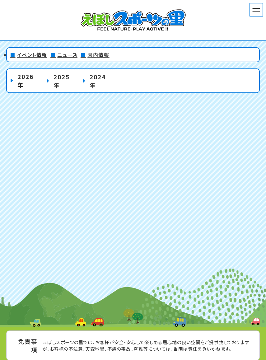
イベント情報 (32, 54)
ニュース (67, 54)
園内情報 (98, 54)
